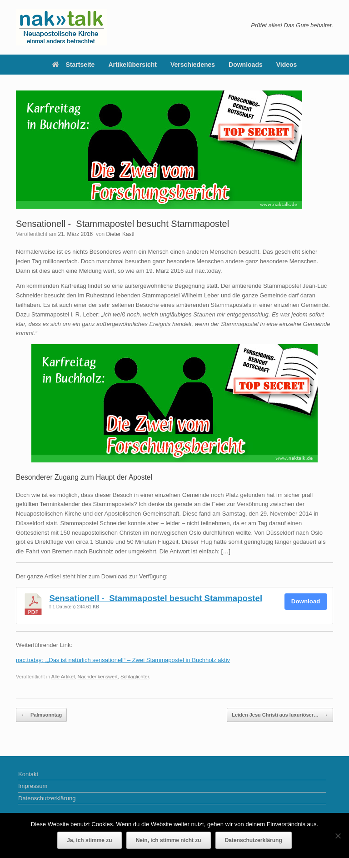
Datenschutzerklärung (46, 798)
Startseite (73, 64)
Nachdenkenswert (98, 676)
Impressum (32, 786)
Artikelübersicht (132, 64)
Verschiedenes (192, 64)
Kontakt (28, 774)
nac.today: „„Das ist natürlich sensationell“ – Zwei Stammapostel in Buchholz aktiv (123, 660)
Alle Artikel (63, 676)
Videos (286, 64)
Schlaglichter (134, 676)
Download (305, 601)
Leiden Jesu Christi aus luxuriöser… (280, 715)
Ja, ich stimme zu (89, 840)
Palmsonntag (41, 715)
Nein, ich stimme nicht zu (168, 840)
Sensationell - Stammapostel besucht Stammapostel (156, 598)
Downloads (246, 64)
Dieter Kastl (120, 234)
